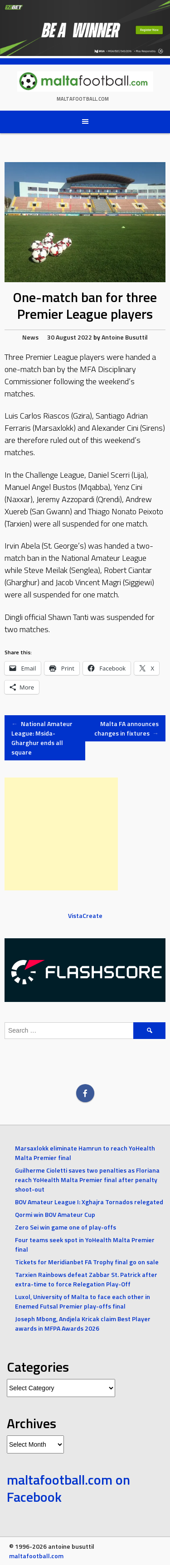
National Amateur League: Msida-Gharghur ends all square (42, 738)
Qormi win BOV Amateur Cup (55, 1214)
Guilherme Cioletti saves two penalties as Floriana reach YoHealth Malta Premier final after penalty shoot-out (87, 1179)
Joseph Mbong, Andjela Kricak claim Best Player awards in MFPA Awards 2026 (83, 1323)
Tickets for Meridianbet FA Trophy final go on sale (87, 1262)
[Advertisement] (61, 834)
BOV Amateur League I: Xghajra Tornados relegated (89, 1201)
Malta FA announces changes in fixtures (126, 728)
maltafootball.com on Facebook (68, 1488)
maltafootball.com (83, 98)
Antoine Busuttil (125, 337)
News (30, 337)
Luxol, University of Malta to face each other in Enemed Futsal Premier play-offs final (82, 1301)
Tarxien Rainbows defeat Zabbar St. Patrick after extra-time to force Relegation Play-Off (86, 1279)
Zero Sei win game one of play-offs (65, 1227)
